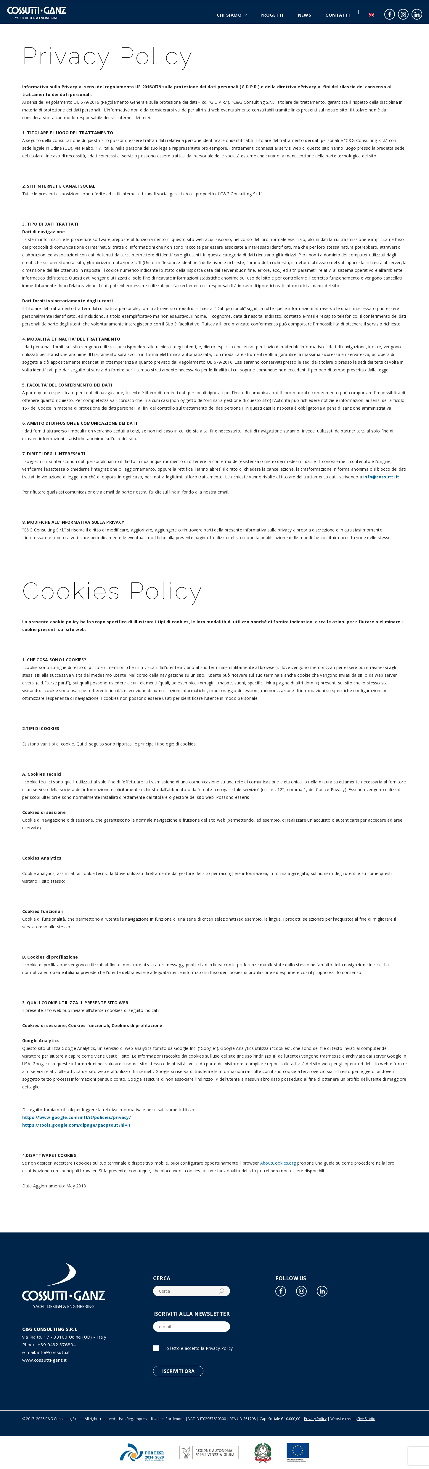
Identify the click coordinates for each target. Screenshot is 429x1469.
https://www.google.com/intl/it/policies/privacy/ (76, 1117)
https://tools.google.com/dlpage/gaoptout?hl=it (76, 1125)
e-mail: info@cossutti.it (46, 1352)
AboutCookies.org (278, 1163)
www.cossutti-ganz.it (44, 1360)
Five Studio (366, 1418)
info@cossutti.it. (382, 477)
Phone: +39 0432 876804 (49, 1344)
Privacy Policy (219, 1348)
